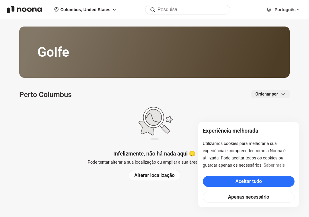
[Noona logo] (24, 9)
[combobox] (187, 9)
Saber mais (274, 165)
